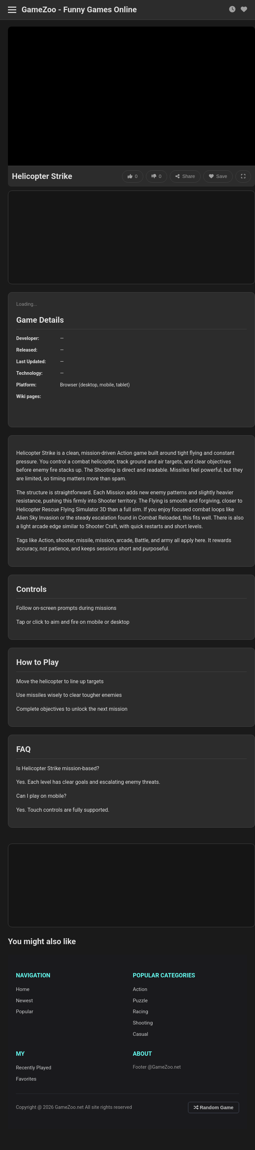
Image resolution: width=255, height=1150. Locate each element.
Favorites (26, 1079)
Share (185, 176)
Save (218, 176)
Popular (24, 1012)
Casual (140, 1034)
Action (140, 989)
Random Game (213, 1107)
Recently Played (33, 1068)
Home (23, 989)
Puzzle (140, 1001)
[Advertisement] (131, 237)
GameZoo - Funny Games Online (79, 9)
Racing (140, 1012)
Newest (24, 1001)
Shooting (143, 1023)
